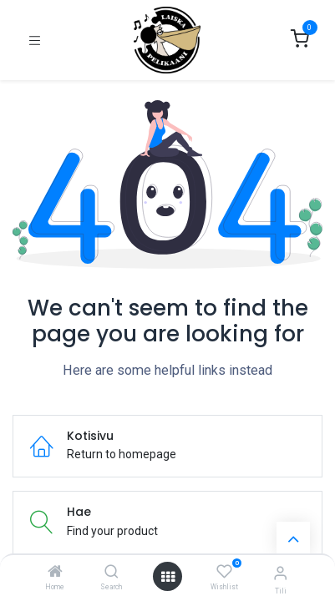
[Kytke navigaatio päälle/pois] (34, 40)
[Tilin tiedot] (280, 573)
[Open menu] (168, 577)
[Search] (111, 572)
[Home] (55, 572)
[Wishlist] (224, 572)
